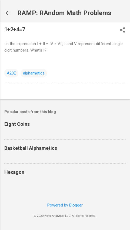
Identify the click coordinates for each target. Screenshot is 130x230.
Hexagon (14, 172)
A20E (11, 73)
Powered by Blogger (65, 205)
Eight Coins (17, 124)
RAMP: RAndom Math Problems (64, 13)
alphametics (34, 73)
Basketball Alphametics (30, 148)
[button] (122, 30)
